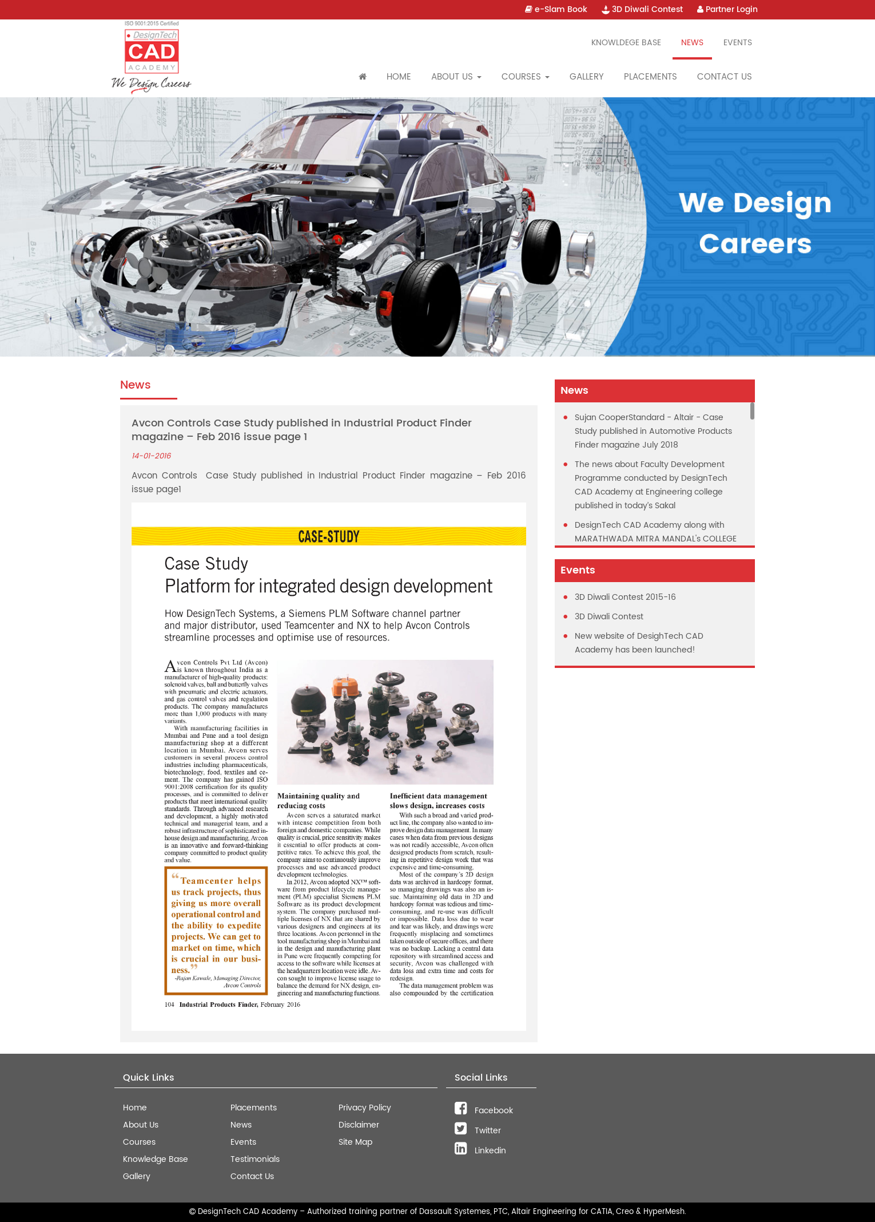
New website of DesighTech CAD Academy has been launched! (639, 643)
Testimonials (255, 1159)
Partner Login (727, 9)
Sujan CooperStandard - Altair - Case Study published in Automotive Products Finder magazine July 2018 (653, 431)
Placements (650, 77)
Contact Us (724, 77)
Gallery (587, 77)
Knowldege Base (626, 42)
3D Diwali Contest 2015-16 (625, 597)
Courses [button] (526, 77)
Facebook (484, 1110)
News (692, 42)
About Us (140, 1125)
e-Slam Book (556, 9)
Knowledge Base (155, 1159)
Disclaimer (359, 1125)
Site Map (355, 1142)
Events (737, 42)
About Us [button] (456, 77)
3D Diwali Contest (642, 9)
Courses (139, 1142)
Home (399, 77)
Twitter (478, 1130)
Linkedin (480, 1150)
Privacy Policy (365, 1107)
